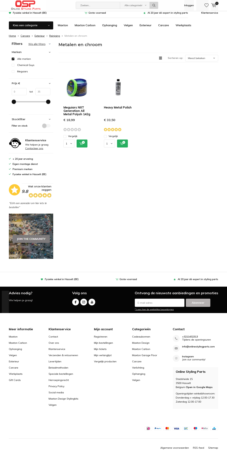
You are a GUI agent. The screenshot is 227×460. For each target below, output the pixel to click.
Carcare (163, 28)
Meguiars (22, 74)
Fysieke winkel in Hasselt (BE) (30, 15)
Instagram (83, 303)
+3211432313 (190, 339)
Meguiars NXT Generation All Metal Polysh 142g (76, 113)
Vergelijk (70, 138)
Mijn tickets (100, 351)
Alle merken (24, 61)
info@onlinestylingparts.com (198, 349)
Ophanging (109, 28)
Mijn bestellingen (103, 345)
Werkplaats (183, 28)
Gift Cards (15, 382)
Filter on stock (31, 128)
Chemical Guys (25, 67)
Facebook (75, 303)
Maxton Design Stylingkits (63, 401)
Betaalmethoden (58, 370)
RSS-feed (198, 450)
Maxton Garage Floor (144, 357)
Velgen (128, 28)
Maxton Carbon (85, 28)
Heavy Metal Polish (118, 110)
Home (12, 38)
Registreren (100, 339)
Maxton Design (141, 345)
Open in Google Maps (199, 389)
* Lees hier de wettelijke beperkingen (154, 312)
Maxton (63, 28)
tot (30, 94)
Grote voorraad (97, 15)
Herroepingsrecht (59, 382)
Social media (56, 395)
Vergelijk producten (105, 364)
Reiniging (54, 38)
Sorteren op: (175, 60)
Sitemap (213, 450)
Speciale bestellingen (61, 376)
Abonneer (198, 305)
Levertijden (55, 364)
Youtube (91, 303)
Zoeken (154, 5)
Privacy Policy (56, 389)
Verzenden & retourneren (63, 357)
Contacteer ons (34, 151)
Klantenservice (209, 15)
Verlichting (138, 370)
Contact (53, 339)
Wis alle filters (36, 46)
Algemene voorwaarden (174, 450)
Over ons (54, 345)
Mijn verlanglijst (103, 357)
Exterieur (145, 28)
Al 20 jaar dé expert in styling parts (168, 15)
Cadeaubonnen (141, 339)
